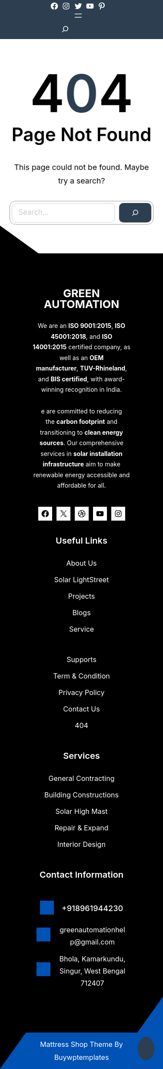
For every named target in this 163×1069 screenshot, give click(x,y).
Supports (81, 659)
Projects (81, 596)
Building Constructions (81, 794)
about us (82, 563)
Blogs (81, 612)
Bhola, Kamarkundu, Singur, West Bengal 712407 (92, 970)
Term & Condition (81, 676)
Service (81, 629)
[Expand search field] (65, 29)
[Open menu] (78, 15)
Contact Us (81, 709)
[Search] (125, 200)
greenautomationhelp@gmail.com (92, 935)
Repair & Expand (81, 827)
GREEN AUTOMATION (81, 299)
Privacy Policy (82, 692)
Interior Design (81, 844)
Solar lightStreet (81, 579)
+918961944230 (92, 908)
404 (81, 725)
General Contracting (82, 778)
